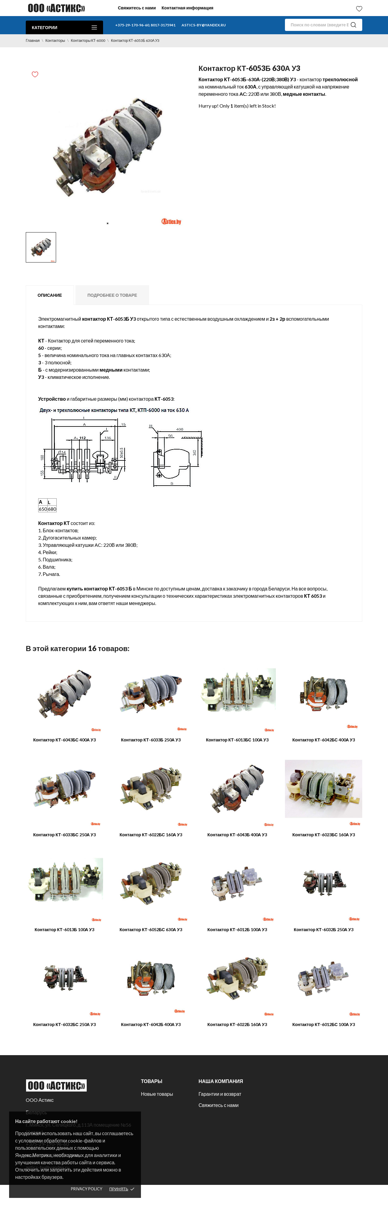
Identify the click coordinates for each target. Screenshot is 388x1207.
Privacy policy (86, 1188)
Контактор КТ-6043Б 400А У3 (237, 834)
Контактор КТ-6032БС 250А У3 (64, 1024)
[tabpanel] (107, 147)
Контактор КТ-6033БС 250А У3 (64, 834)
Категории (64, 27)
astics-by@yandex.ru (204, 25)
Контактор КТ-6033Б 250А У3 (150, 739)
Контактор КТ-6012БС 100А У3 (323, 1024)
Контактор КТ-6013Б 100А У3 (64, 929)
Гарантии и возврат (220, 1094)
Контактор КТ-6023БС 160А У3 (323, 834)
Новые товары (157, 1094)
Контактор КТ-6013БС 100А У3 (237, 739)
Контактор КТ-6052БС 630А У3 (150, 929)
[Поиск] (323, 25)
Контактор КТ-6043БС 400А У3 (64, 739)
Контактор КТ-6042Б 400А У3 (150, 1024)
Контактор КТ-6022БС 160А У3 (150, 834)
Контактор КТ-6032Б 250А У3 (323, 929)
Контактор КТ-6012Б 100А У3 (237, 929)
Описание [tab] (50, 295)
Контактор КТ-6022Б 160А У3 (237, 1024)
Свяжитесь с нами (137, 7)
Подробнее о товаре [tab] (112, 295)
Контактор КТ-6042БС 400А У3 (323, 739)
